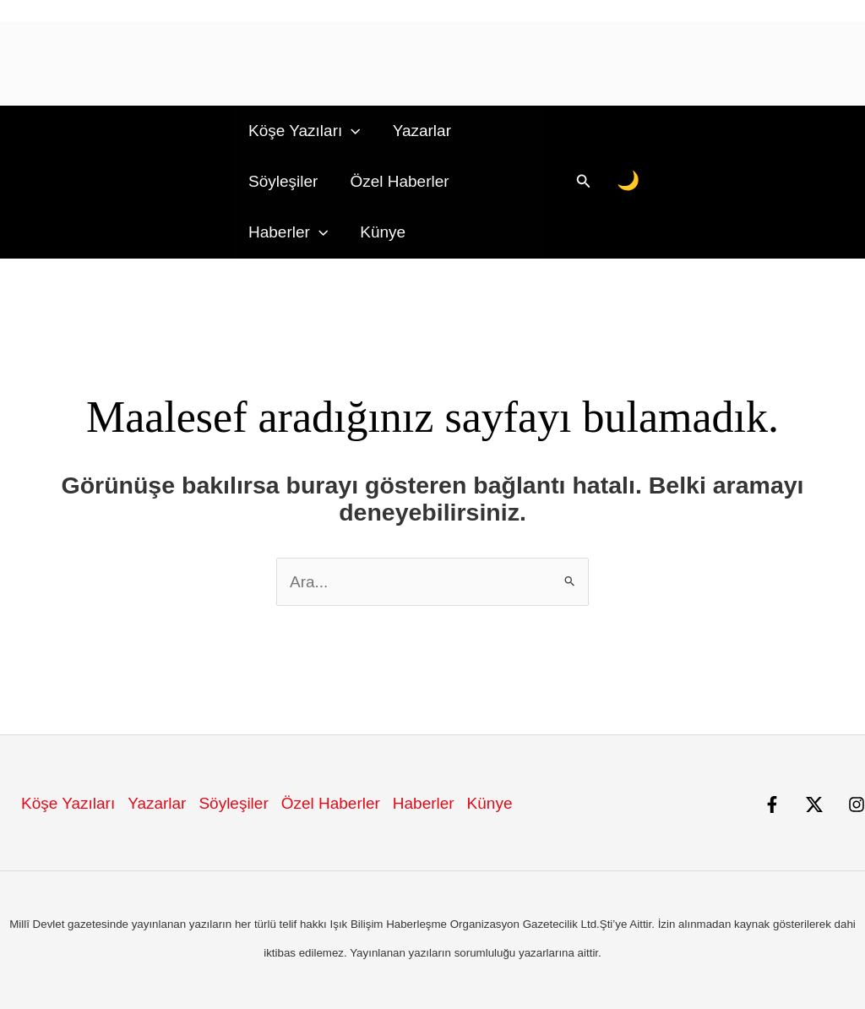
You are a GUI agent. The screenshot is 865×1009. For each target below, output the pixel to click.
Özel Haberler (399, 181)
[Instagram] (856, 804)
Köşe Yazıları (304, 131)
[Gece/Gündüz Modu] (629, 181)
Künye (382, 232)
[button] (351, 131)
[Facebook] (772, 804)
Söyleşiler (283, 181)
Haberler (288, 232)
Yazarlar (422, 130)
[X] (814, 804)
